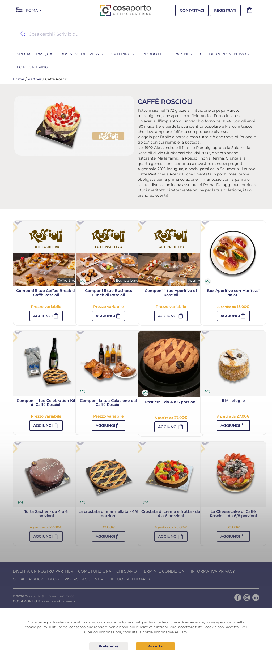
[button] (46, 316)
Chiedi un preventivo (225, 53)
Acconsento (155, 646)
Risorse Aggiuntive (85, 579)
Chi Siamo (126, 571)
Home (18, 79)
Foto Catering (32, 67)
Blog (53, 579)
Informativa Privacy (213, 571)
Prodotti (154, 53)
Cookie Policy (28, 579)
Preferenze (108, 646)
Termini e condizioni (164, 571)
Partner (183, 53)
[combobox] (139, 34)
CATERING (122, 53)
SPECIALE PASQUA (34, 53)
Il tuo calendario (130, 579)
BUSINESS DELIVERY (81, 53)
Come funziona (94, 571)
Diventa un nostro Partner (43, 571)
